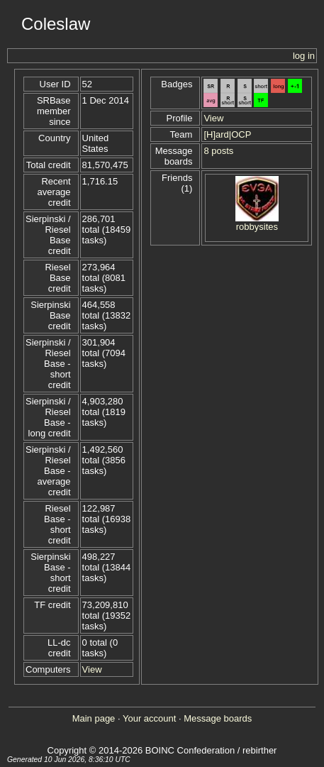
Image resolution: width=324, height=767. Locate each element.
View (92, 669)
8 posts (218, 150)
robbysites (257, 226)
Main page (94, 718)
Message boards (218, 718)
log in (304, 55)
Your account (149, 718)
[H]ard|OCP (227, 134)
